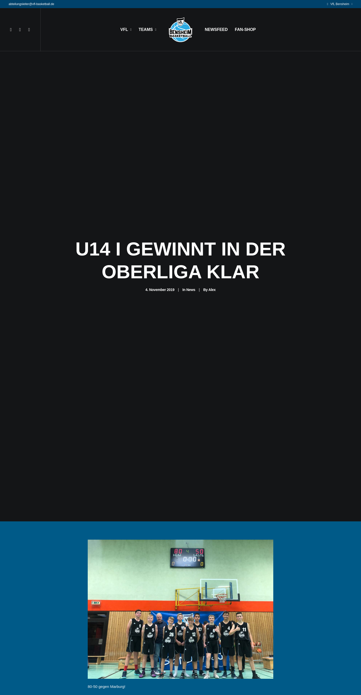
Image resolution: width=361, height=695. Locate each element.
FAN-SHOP (245, 29)
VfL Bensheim (341, 4)
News (190, 258)
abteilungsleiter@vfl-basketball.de (31, 4)
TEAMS (147, 29)
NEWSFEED (216, 29)
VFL (126, 29)
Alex (211, 258)
